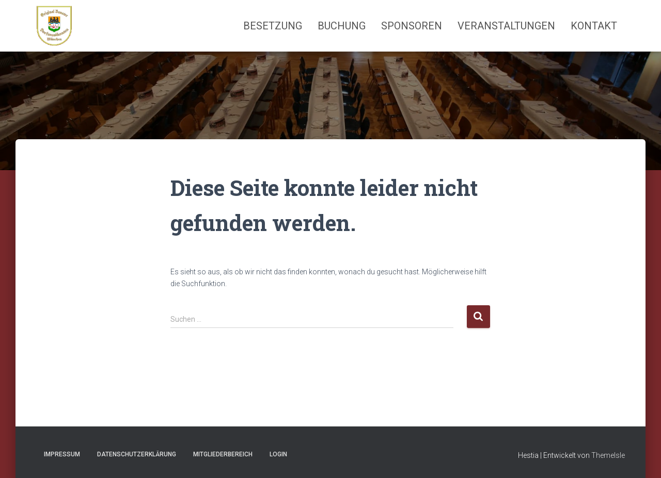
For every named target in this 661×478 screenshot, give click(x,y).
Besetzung (272, 26)
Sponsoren (411, 26)
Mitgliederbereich (223, 454)
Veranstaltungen (506, 26)
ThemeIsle (608, 455)
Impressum (62, 454)
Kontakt (594, 26)
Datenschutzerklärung (136, 454)
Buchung (342, 26)
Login (278, 454)
